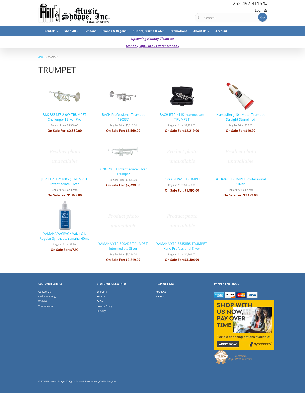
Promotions (178, 31)
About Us (201, 31)
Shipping (102, 291)
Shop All (71, 31)
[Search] (221, 17)
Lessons (90, 31)
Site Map (160, 296)
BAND (41, 57)
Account (221, 31)
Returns (101, 296)
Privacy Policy (104, 306)
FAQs (100, 301)
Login (259, 10)
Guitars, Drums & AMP (148, 31)
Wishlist (42, 301)
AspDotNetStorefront (106, 381)
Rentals (51, 31)
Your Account (46, 306)
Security (101, 311)
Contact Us (44, 291)
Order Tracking (47, 296)
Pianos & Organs (114, 31)
